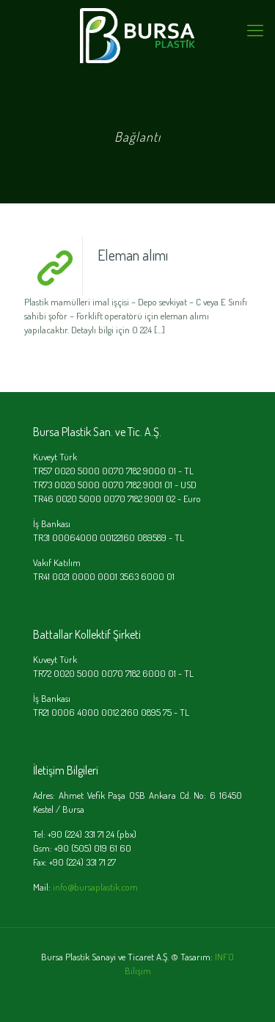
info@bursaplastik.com (95, 887)
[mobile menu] (255, 29)
